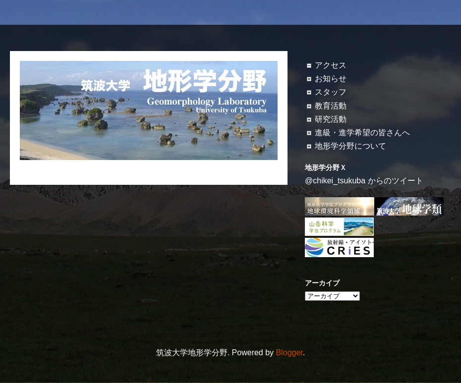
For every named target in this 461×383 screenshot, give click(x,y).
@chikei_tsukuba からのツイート (364, 180)
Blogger (289, 352)
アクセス (330, 65)
